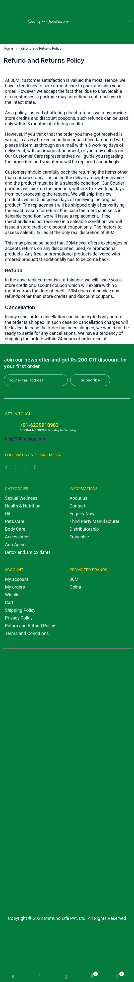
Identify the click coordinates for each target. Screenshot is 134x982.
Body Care (15, 529)
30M (73, 579)
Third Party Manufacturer (94, 521)
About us (78, 498)
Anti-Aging (15, 544)
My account (16, 579)
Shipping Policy (20, 610)
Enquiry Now (82, 513)
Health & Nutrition (22, 505)
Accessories (17, 536)
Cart (9, 602)
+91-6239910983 (39, 425)
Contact (77, 505)
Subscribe (90, 380)
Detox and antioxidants (28, 552)
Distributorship (84, 529)
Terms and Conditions (27, 633)
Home (8, 48)
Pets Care (14, 521)
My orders (15, 587)
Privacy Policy (19, 617)
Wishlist (13, 594)
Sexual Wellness (21, 498)
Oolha (75, 587)
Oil (7, 513)
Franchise (79, 536)
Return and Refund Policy (30, 625)
